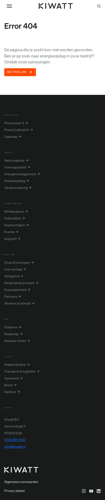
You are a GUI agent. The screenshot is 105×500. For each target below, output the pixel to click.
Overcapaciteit (15, 167)
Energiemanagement (20, 174)
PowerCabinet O (16, 129)
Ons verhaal (13, 269)
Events (9, 231)
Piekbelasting (14, 180)
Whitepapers (14, 211)
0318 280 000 (15, 439)
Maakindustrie (15, 364)
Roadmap (11, 334)
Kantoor (10, 391)
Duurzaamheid (15, 289)
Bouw (8, 385)
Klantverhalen (14, 225)
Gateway (10, 136)
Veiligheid (11, 276)
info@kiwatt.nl (15, 446)
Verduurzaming (16, 187)
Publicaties (12, 218)
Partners (10, 296)
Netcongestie (14, 160)
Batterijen (16, 72)
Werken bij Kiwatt (17, 303)
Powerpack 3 (14, 123)
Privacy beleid (14, 491)
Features (10, 327)
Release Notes (15, 340)
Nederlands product (19, 283)
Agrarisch (11, 378)
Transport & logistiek (20, 371)
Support (10, 238)
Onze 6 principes (17, 262)
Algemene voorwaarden (21, 482)
